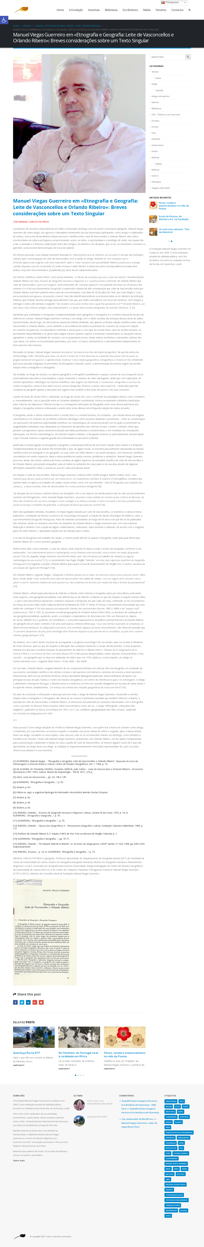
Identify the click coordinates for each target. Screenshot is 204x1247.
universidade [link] (171, 1210)
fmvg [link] (168, 1127)
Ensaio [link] (169, 1122)
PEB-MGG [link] (156, 181)
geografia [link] (170, 1138)
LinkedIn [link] (28, 1002)
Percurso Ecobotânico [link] (176, 1184)
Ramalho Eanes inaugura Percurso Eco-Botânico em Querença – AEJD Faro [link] (139, 1105)
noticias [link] (169, 1174)
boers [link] (180, 1112)
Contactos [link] (177, 10)
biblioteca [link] (170, 1112)
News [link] (158, 78)
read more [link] (18, 1065)
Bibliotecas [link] (111, 10)
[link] (4, 20)
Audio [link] (185, 1106)
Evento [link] (155, 126)
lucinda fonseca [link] (181, 1153)
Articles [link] (155, 71)
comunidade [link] (171, 1117)
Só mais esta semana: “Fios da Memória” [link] (174, 231)
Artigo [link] (154, 84)
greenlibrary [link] (183, 1138)
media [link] (168, 1169)
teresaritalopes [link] (173, 1205)
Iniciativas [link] (94, 10)
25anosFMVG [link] (171, 1101)
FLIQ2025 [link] (156, 139)
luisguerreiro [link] (172, 1158)
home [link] (181, 1143)
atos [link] (177, 1106)
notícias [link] (180, 1174)
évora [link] (168, 1216)
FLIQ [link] (154, 133)
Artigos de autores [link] (161, 96)
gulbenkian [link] (171, 1143)
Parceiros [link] (161, 10)
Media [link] (146, 10)
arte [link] (182, 1101)
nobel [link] (184, 1169)
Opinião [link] (159, 90)
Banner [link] (155, 102)
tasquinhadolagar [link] (174, 1195)
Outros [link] (155, 175)
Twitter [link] (22, 1002)
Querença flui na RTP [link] (26, 1053)
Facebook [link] (15, 1002)
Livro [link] (168, 1153)
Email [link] (41, 1002)
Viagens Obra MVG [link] (161, 188)
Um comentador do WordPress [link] (137, 1119)
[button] (75, 1075)
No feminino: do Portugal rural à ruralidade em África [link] (78, 1054)
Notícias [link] (155, 169)
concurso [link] (184, 1117)
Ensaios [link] (155, 120)
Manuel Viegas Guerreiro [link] (176, 1164)
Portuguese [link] (170, 2)
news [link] (176, 1169)
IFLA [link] (181, 1148)
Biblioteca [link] (156, 108)
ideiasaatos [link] (171, 1148)
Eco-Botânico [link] (130, 10)
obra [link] (168, 1179)
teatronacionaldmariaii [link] (177, 1200)
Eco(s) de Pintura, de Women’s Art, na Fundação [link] (174, 218)
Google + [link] (35, 1002)
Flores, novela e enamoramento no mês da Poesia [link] (125, 1054)
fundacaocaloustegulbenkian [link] (179, 1132)
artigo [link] (169, 1106)
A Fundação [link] (76, 10)
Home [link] (60, 10)
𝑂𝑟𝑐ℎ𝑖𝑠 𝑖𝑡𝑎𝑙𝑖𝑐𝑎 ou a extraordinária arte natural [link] (99, 1102)
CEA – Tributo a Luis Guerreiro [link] (166, 114)
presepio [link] (169, 1190)
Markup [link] (155, 157)
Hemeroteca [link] (158, 145)
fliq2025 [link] (178, 1122)
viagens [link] (183, 1210)
